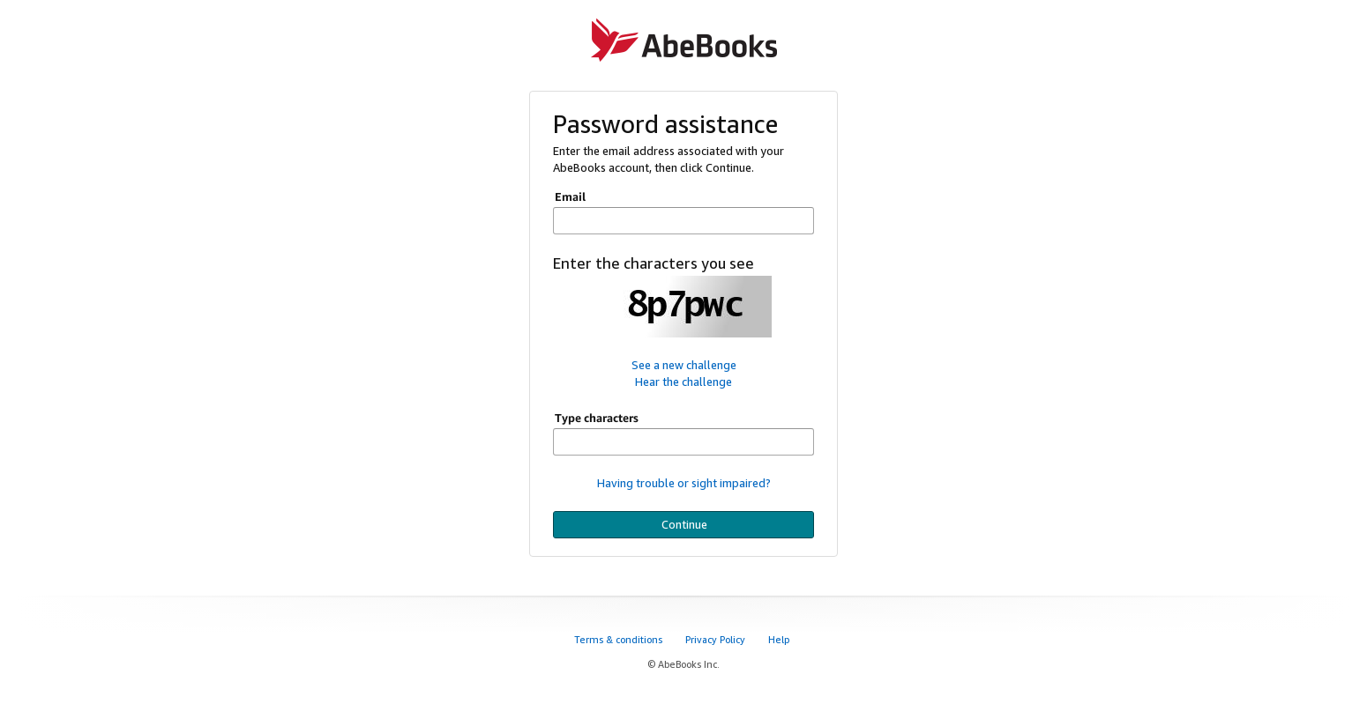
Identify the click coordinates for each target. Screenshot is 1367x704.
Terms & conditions (619, 639)
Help (780, 639)
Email (570, 196)
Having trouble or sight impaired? (684, 483)
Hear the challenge (683, 381)
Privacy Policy (716, 639)
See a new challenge (683, 365)
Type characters (597, 418)
